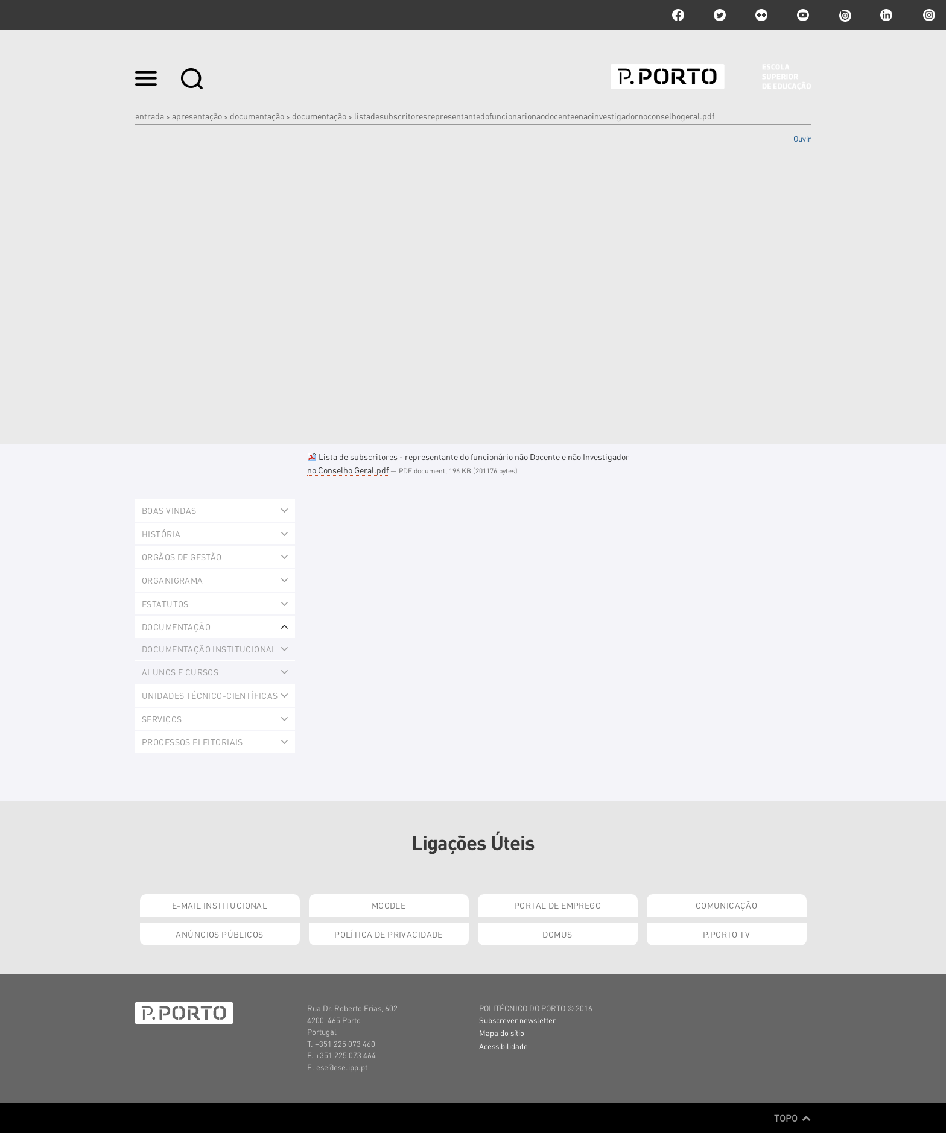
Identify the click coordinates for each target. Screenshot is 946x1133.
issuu (845, 15)
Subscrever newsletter (517, 1020)
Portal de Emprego (557, 905)
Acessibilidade (503, 1046)
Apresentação (197, 115)
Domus (557, 934)
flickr (761, 15)
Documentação (257, 115)
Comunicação (727, 905)
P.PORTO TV (726, 934)
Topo (792, 1118)
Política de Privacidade (388, 934)
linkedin (886, 15)
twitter (720, 15)
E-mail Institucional (219, 905)
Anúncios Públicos (219, 934)
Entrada (149, 115)
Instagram (928, 15)
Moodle (389, 905)
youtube (803, 15)
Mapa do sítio (501, 1032)
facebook (678, 15)
